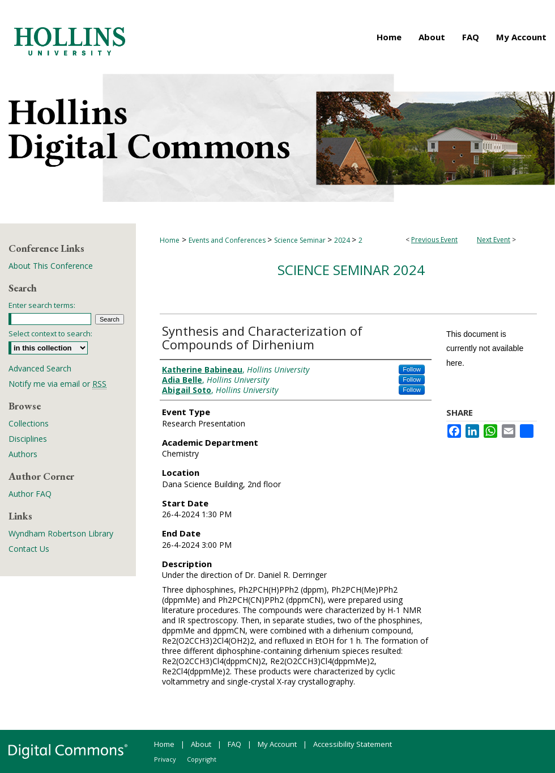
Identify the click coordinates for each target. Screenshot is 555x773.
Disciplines (27, 438)
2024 (343, 240)
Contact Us (28, 548)
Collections (28, 423)
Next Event (493, 239)
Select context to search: (50, 333)
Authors (22, 454)
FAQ (234, 744)
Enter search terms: (41, 305)
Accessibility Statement (352, 744)
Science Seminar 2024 (351, 269)
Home (170, 240)
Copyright (201, 759)
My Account (277, 744)
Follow (412, 369)
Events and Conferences (228, 240)
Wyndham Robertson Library (60, 533)
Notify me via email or (57, 383)
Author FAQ (30, 493)
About (201, 744)
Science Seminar (300, 240)
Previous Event (434, 239)
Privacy (165, 759)
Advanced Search (39, 368)
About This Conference (50, 265)
